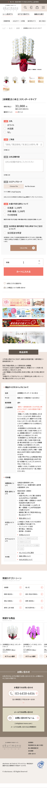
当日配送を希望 (14, 233)
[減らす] (39, 264)
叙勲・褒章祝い (34, 604)
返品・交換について (25, 558)
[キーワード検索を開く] (25, 7)
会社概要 (29, 755)
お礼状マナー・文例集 (20, 21)
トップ (4, 28)
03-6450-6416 (23, 697)
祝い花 (11, 28)
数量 (7, 263)
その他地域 (12, 215)
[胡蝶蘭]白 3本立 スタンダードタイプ (33, 28)
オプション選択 (11, 660)
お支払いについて (25, 536)
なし (9, 132)
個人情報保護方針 (32, 752)
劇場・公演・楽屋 (13, 611)
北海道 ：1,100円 (14, 208)
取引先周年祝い (34, 611)
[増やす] (39, 261)
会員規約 (29, 747)
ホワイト (10, 125)
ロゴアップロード (13, 182)
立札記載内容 (12, 157)
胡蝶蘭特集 (7, 21)
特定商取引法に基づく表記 (35, 749)
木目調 (10, 129)
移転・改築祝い (13, 604)
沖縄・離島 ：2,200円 (16, 211)
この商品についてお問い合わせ (15, 289)
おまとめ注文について (26, 561)
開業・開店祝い (13, 597)
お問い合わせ (31, 758)
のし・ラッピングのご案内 (27, 554)
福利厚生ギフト (34, 21)
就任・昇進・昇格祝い (34, 597)
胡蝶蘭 (18, 28)
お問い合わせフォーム (23, 722)
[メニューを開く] (43, 7)
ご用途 (9, 140)
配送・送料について (25, 519)
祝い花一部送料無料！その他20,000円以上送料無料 (24, 2)
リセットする (23, 248)
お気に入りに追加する (12, 284)
